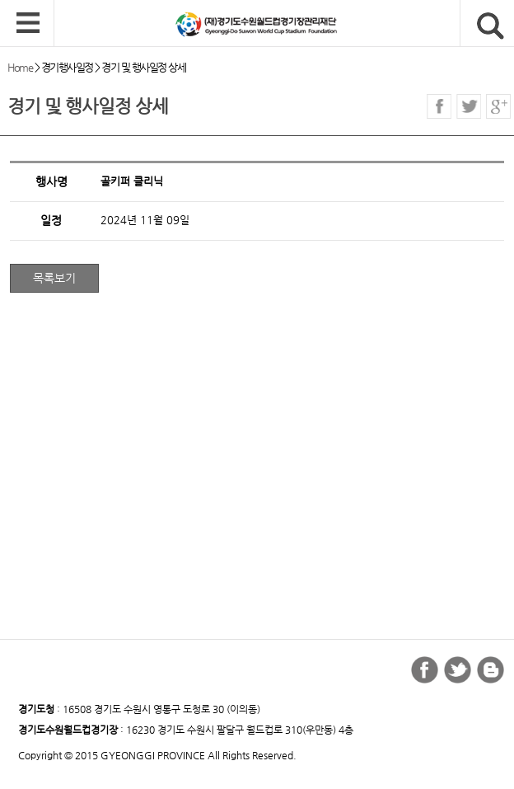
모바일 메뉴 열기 (28, 23)
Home (19, 67)
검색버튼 (490, 26)
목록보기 (54, 277)
